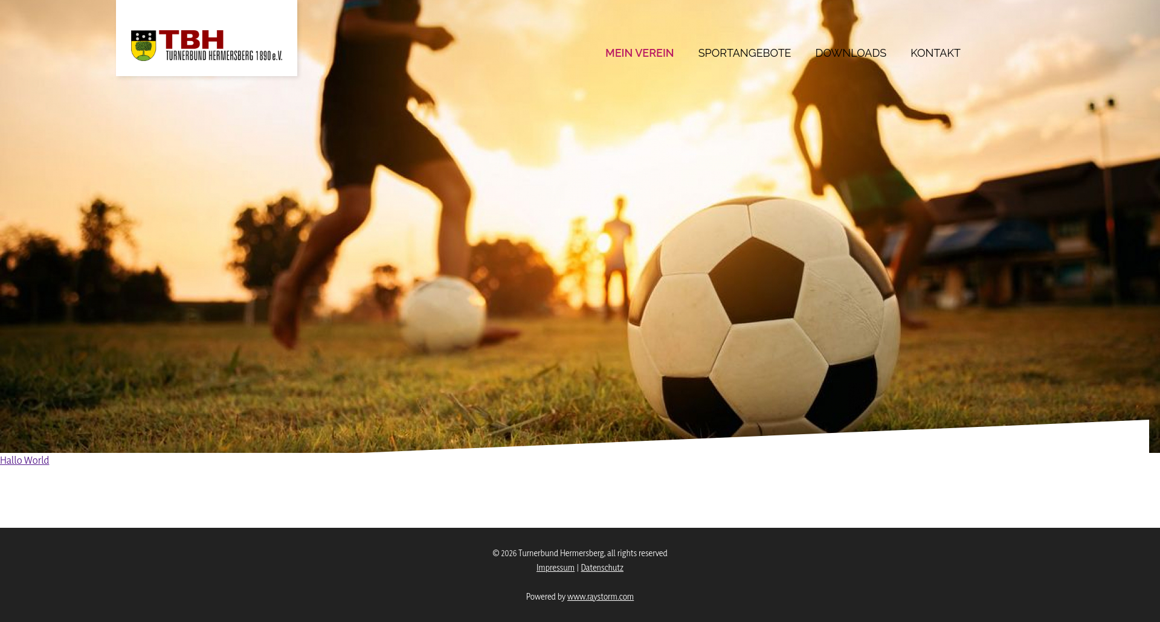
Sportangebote (744, 52)
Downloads (851, 52)
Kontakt (935, 52)
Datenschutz (602, 567)
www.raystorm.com (600, 596)
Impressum (555, 567)
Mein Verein (639, 52)
